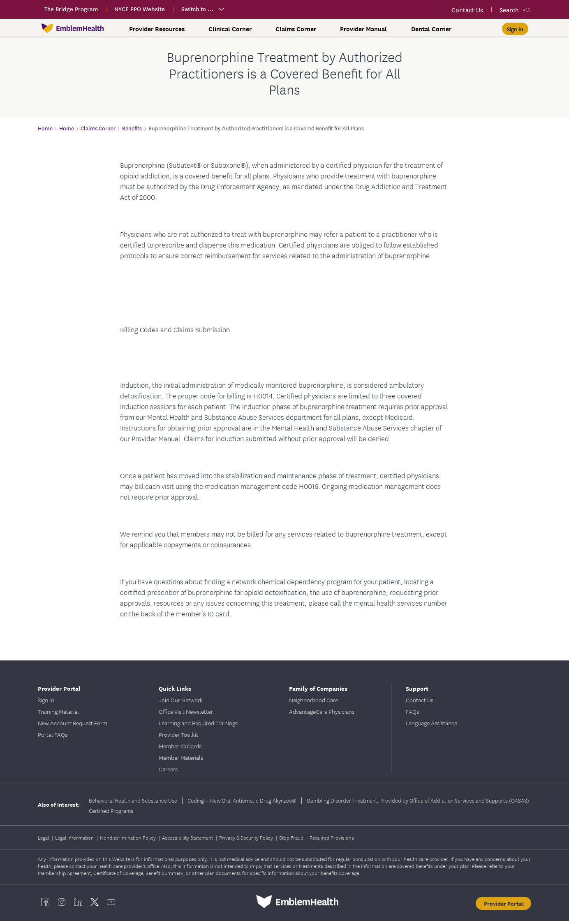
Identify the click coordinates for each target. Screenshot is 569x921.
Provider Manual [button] (363, 28)
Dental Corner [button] (431, 28)
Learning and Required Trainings (198, 722)
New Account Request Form (72, 722)
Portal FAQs (52, 734)
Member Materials (181, 757)
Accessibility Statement (188, 837)
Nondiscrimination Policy (128, 837)
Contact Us (419, 699)
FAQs (412, 711)
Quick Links (175, 688)
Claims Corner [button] (295, 28)
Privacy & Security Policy (246, 837)
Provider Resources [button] (157, 28)
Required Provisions (332, 837)
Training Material (58, 711)
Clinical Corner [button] (230, 28)
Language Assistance (431, 722)
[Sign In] (515, 29)
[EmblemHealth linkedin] (78, 901)
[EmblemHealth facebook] (45, 901)
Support (417, 688)
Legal (44, 837)
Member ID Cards (180, 745)
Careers (168, 768)
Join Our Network (181, 699)
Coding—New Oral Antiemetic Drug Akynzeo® (241, 800)
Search (509, 9)
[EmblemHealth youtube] (111, 901)
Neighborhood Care (313, 699)
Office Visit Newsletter (186, 711)
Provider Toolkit (178, 734)
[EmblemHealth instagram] (61, 901)
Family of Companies (318, 688)
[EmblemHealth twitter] (94, 901)
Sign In (46, 699)
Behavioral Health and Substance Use (133, 800)
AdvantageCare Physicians (321, 711)
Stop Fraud (292, 837)
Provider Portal (59, 688)
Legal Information (75, 837)
